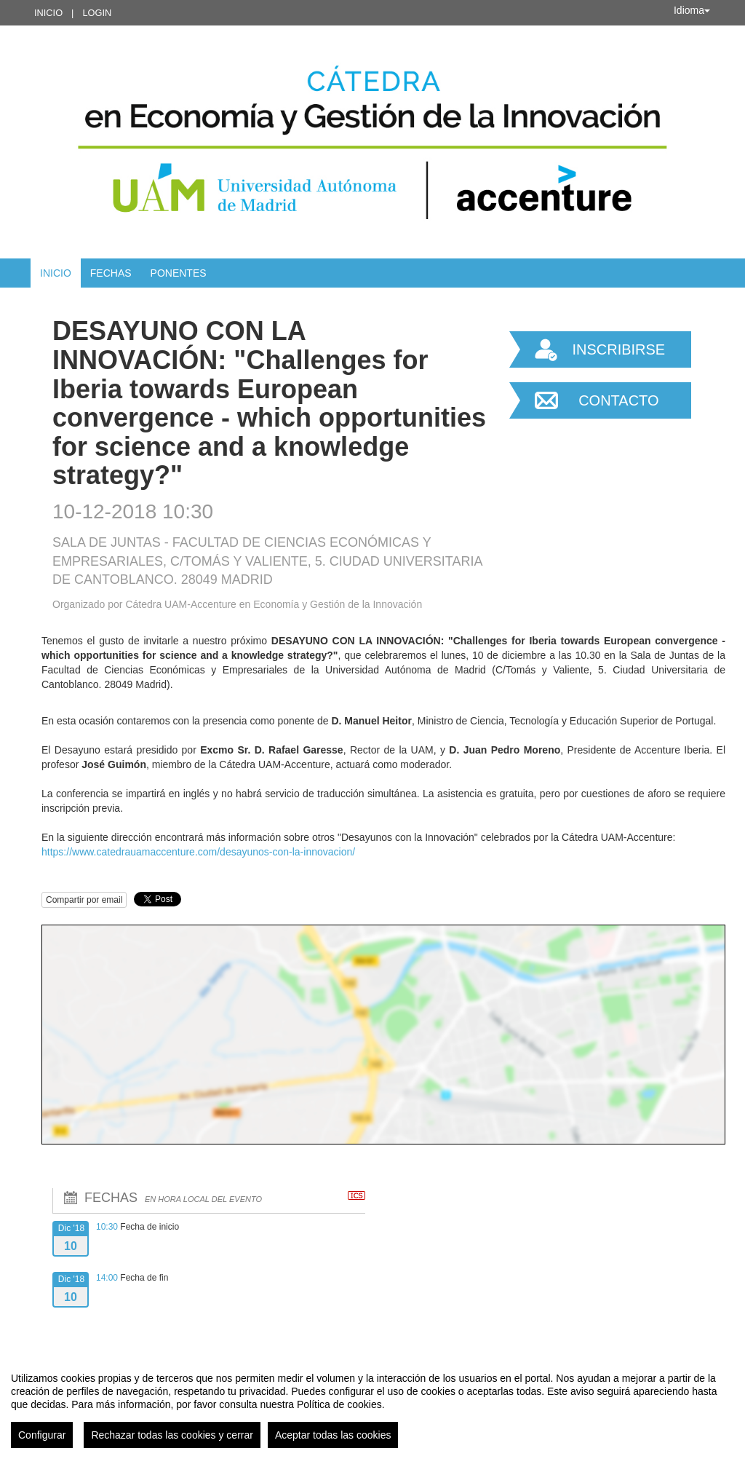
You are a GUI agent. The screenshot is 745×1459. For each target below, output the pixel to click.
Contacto (618, 400)
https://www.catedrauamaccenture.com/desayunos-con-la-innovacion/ (198, 852)
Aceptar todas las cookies (333, 1435)
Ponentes (179, 273)
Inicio (48, 12)
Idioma (692, 10)
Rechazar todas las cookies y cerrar (172, 1435)
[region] (372, 1404)
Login (96, 12)
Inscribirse (618, 349)
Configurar (41, 1435)
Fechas (111, 273)
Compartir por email (84, 900)
